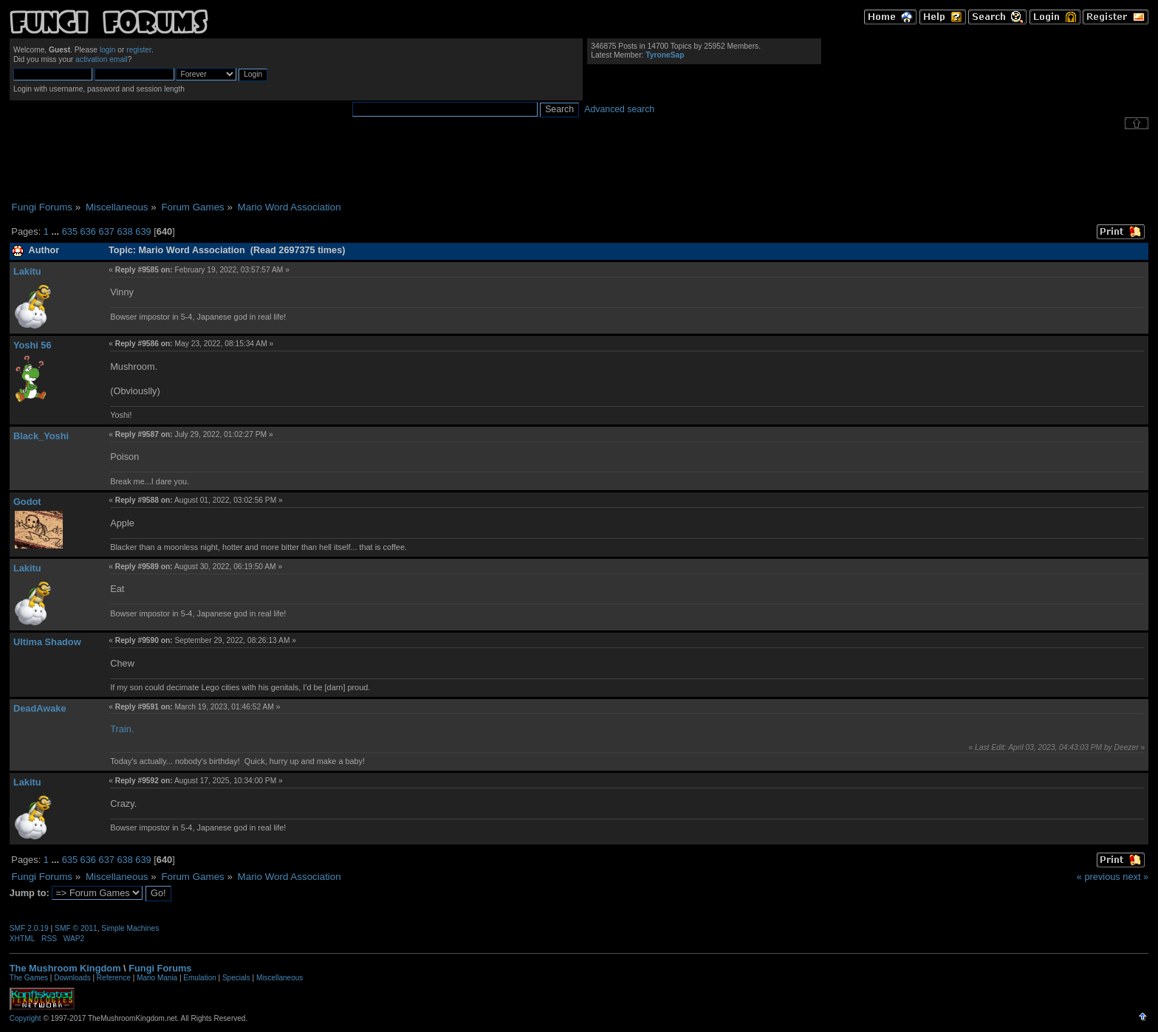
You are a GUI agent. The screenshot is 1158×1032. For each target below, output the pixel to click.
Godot (27, 501)
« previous (1098, 876)
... (56, 231)
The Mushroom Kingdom (65, 968)
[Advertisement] (579, 165)
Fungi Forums (160, 968)
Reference (114, 978)
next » (1135, 876)
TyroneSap (664, 55)
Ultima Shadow (47, 641)
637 (106, 231)
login (108, 50)
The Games (29, 978)
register (138, 50)
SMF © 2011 (76, 928)
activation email (101, 59)
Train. (122, 729)
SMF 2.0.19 (29, 928)
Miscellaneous (279, 978)
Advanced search (619, 109)
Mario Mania (157, 978)
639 (143, 231)
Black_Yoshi (41, 435)
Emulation (199, 978)
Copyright (25, 1018)
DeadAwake (39, 708)
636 (88, 231)
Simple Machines (130, 928)
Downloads (72, 978)
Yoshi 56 (32, 345)
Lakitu (27, 271)
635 (70, 231)
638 (124, 231)
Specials (236, 978)
